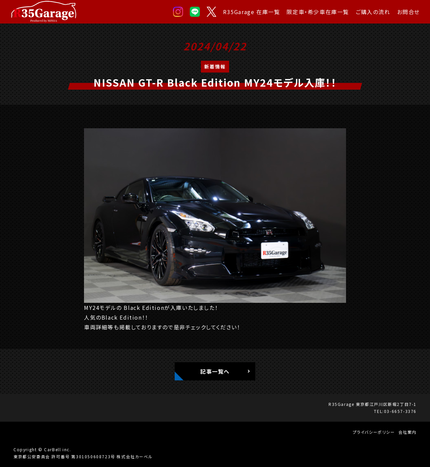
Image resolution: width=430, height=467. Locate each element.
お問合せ (408, 12)
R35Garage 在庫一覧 (251, 12)
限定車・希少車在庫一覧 (318, 12)
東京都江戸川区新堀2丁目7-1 (386, 404)
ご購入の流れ (373, 12)
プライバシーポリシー (374, 432)
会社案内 (407, 432)
